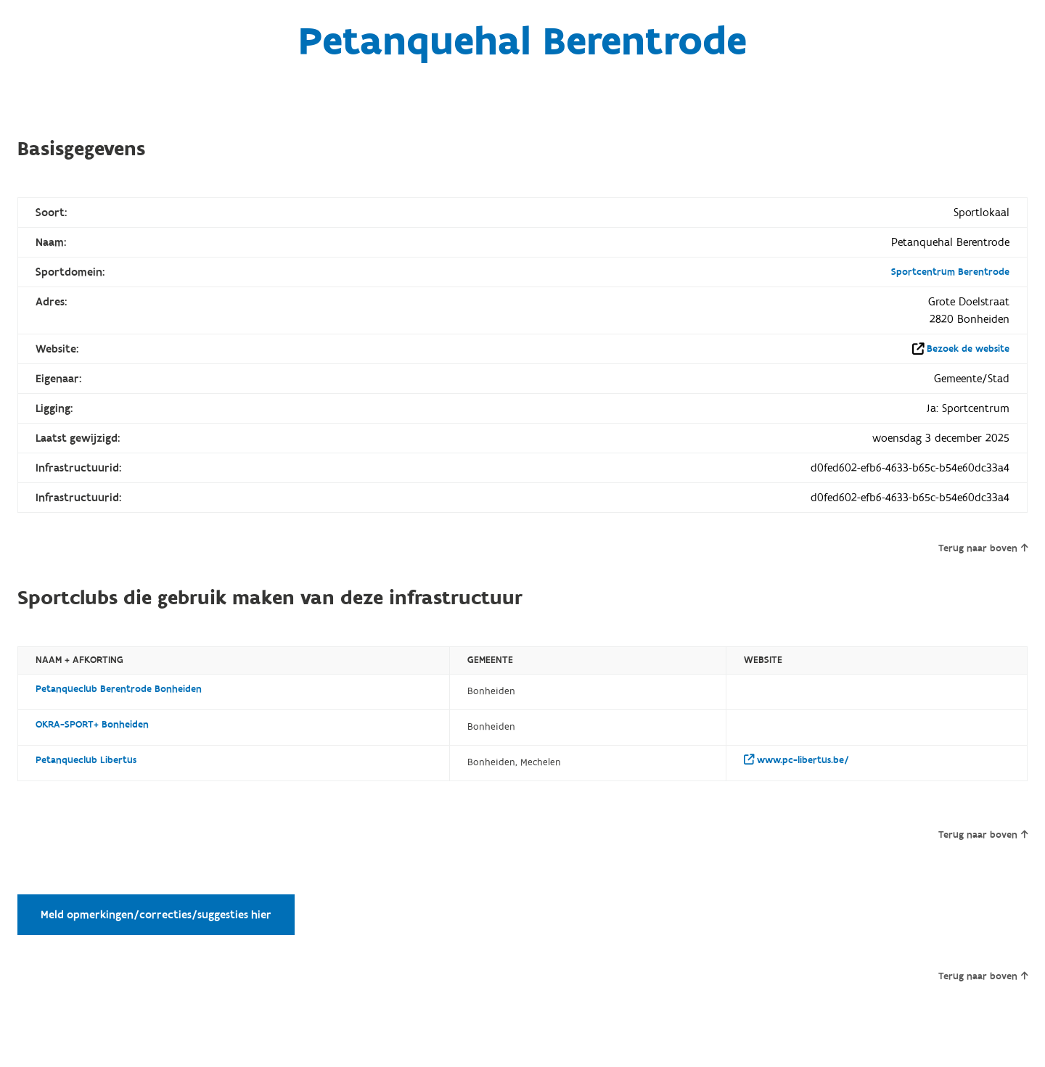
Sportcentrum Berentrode (950, 272)
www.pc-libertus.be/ (796, 760)
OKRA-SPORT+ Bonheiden (92, 724)
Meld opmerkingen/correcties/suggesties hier (156, 914)
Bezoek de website (968, 348)
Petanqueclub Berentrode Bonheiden (119, 689)
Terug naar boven (983, 548)
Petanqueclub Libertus (86, 760)
